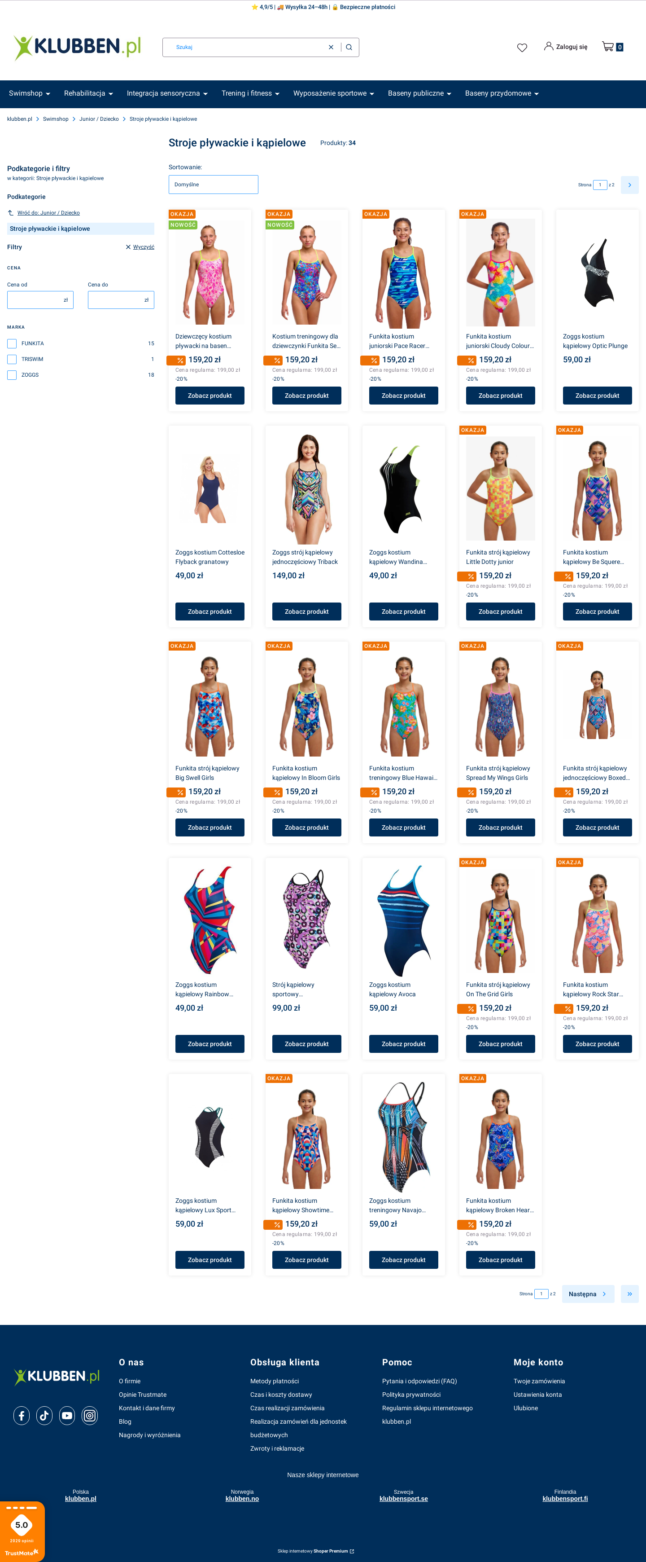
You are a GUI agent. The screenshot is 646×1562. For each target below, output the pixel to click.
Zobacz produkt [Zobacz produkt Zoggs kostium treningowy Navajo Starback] (404, 1259)
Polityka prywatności (411, 1394)
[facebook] (21, 1416)
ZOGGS (30, 375)
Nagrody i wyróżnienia (150, 1435)
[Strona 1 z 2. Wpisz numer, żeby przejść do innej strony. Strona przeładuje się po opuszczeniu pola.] (600, 185)
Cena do (98, 285)
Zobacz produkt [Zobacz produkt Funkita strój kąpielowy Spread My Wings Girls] (501, 828)
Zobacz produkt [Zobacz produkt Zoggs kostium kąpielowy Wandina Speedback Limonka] (404, 611)
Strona (584, 184)
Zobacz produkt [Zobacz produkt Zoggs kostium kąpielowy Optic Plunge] (598, 395)
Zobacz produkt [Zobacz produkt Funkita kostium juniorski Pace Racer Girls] (404, 395)
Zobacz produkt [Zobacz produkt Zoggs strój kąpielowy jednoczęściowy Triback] (307, 611)
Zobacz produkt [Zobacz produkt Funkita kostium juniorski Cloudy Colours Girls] (501, 395)
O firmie (129, 1381)
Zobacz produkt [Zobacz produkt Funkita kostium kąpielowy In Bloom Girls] (307, 828)
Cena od (17, 285)
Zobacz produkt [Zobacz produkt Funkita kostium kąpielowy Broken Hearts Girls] (501, 1259)
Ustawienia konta (538, 1394)
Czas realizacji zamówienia (287, 1408)
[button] (349, 47)
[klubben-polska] (59, 1376)
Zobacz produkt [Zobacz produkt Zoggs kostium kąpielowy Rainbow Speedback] (210, 1043)
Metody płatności (274, 1381)
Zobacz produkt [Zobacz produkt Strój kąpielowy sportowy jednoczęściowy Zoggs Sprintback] (307, 1043)
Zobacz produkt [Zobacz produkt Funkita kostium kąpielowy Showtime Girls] (307, 1259)
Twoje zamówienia (539, 1381)
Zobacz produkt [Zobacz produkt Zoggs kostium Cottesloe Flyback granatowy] (210, 611)
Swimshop (56, 119)
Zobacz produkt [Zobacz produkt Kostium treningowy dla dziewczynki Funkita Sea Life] (307, 395)
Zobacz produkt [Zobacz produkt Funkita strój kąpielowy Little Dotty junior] (501, 611)
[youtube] (67, 1415)
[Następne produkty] (588, 1294)
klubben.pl (19, 119)
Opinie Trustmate (142, 1394)
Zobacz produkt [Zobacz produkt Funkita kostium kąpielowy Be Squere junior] (598, 611)
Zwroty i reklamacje (277, 1448)
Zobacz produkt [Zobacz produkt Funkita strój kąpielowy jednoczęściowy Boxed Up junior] (598, 828)
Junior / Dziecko (99, 119)
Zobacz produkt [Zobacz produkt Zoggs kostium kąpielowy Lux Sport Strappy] (210, 1259)
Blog (125, 1421)
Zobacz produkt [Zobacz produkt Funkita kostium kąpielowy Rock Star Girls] (598, 1043)
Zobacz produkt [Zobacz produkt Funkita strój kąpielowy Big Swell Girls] (210, 828)
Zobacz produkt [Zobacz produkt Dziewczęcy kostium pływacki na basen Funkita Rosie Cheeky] (210, 395)
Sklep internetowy (313, 1551)
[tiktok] (44, 1416)
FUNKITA (33, 343)
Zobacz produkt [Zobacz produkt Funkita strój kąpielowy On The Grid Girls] (501, 1043)
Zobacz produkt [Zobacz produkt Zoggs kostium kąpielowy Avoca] (404, 1043)
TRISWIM (32, 359)
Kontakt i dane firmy (147, 1408)
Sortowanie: (185, 167)
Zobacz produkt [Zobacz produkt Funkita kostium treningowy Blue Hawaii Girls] (404, 828)
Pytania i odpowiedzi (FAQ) (419, 1381)
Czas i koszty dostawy (281, 1394)
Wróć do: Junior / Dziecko (43, 212)
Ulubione (526, 1408)
